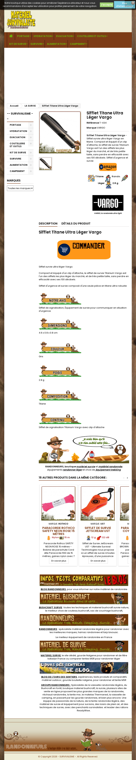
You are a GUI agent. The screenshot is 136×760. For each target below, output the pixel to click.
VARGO (101, 127)
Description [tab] (48, 223)
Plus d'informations (124, 5)
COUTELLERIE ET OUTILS (91, 36)
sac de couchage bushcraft (106, 610)
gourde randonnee (86, 697)
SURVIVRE (36, 44)
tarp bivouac (110, 632)
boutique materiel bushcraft (79, 688)
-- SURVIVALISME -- (20, 116)
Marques (14, 180)
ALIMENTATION (56, 44)
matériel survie (85, 466)
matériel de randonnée (113, 589)
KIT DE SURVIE (17, 44)
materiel (110, 607)
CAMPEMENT (78, 44)
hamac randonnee (89, 632)
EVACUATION (64, 36)
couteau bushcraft (78, 610)
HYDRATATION (43, 36)
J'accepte (106, 4)
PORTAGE (23, 36)
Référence (93, 122)
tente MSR (120, 680)
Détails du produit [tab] (75, 223)
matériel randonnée (110, 466)
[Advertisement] (68, 74)
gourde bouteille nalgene (77, 680)
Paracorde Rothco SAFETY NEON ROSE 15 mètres (58, 531)
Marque (91, 127)
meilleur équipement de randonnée (79, 637)
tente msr (75, 694)
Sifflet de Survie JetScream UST (98, 529)
